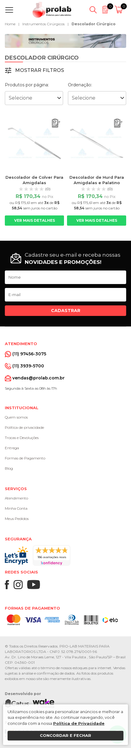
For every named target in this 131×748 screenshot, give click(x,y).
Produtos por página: (27, 85)
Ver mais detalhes (34, 220)
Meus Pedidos (17, 518)
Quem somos (16, 417)
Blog (9, 468)
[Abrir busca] (93, 10)
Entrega (12, 448)
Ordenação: (80, 85)
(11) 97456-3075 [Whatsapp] (29, 354)
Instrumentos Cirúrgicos (43, 24)
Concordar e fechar (65, 735)
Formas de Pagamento (25, 458)
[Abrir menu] (10, 10)
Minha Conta (16, 508)
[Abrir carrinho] (119, 10)
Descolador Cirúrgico (94, 24)
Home (10, 24)
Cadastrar (65, 310)
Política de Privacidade (78, 723)
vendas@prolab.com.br (38, 378)
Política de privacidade (24, 427)
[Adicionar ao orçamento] (56, 123)
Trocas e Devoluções (22, 437)
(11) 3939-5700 (28, 366)
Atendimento (16, 498)
